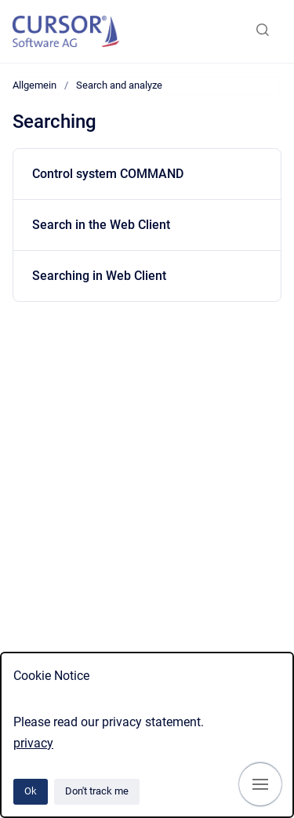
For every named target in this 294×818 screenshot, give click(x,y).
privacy (33, 743)
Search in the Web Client (101, 224)
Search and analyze (119, 85)
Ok (30, 791)
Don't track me (97, 791)
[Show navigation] (260, 784)
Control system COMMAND (107, 173)
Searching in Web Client (99, 275)
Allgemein (34, 85)
